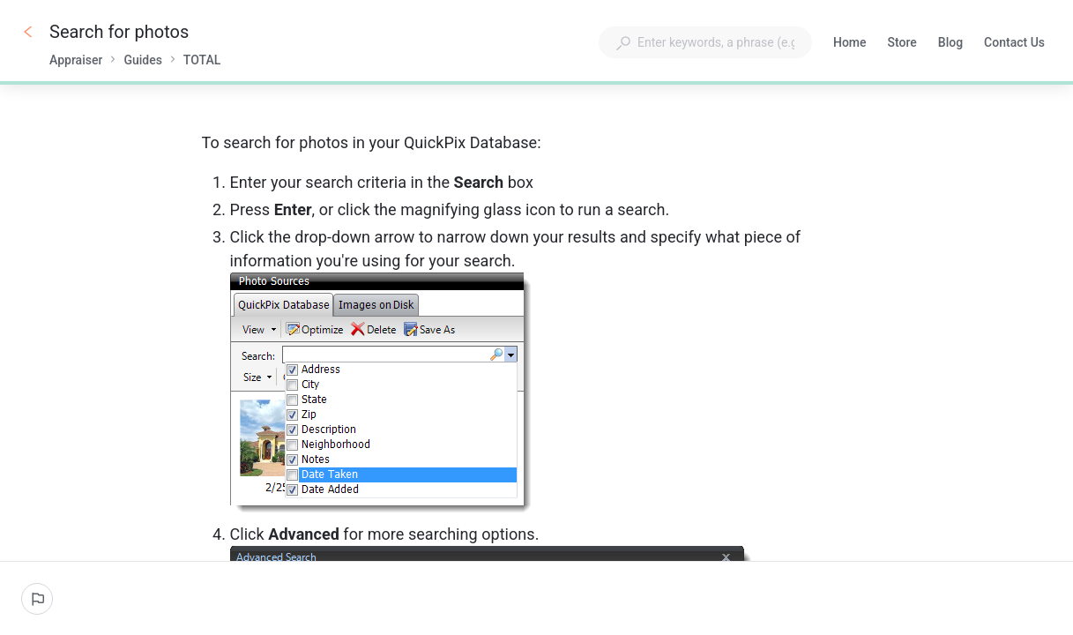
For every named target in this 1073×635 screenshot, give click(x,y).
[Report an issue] (37, 599)
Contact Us (1014, 44)
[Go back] (28, 31)
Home (850, 44)
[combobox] (705, 42)
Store (902, 44)
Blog (950, 44)
